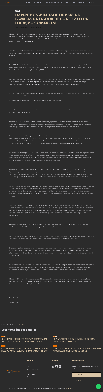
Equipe (67, 3)
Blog (17, 10)
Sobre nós (38, 3)
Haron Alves (69, 388)
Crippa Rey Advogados (21, 27)
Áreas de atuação (54, 3)
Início (28, 3)
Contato (91, 3)
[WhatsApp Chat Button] (98, 386)
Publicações (78, 3)
